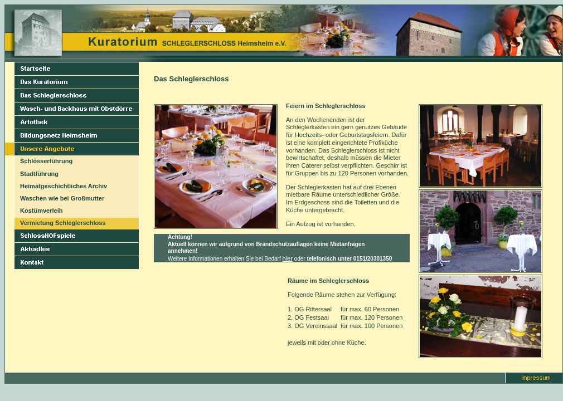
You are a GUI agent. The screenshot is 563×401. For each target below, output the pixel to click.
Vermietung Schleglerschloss (62, 222)
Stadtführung (39, 173)
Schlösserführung (46, 161)
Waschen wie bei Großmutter (62, 198)
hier (288, 258)
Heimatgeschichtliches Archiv (63, 186)
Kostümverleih (41, 210)
